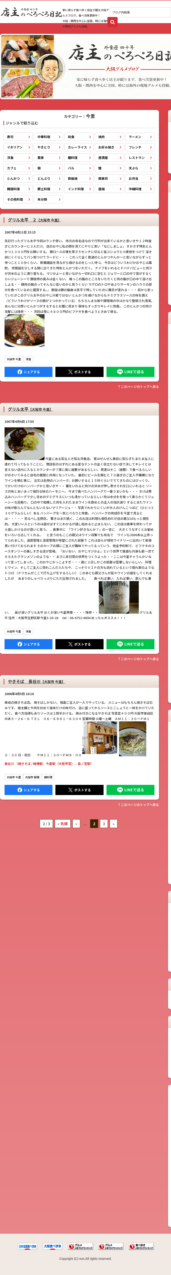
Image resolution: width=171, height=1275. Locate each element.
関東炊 (103, 178)
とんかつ (13, 178)
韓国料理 (13, 189)
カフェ (12, 168)
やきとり (43, 147)
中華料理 (43, 136)
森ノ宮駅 (84, 763)
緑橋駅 (38, 763)
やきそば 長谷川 (36, 681)
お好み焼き (106, 147)
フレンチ (135, 147)
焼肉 (101, 136)
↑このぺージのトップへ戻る (138, 386)
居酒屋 (103, 157)
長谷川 (9, 763)
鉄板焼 (72, 178)
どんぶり (43, 178)
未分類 (42, 199)
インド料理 (76, 189)
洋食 (10, 157)
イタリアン (14, 147)
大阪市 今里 (14, 359)
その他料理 (15, 199)
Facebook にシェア (28, 372)
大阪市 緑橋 (32, 777)
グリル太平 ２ (34, 220)
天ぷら (133, 168)
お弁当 (133, 178)
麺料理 (72, 157)
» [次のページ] (113, 823)
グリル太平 (30, 409)
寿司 (10, 136)
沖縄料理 (135, 189)
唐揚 (101, 189)
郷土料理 (43, 189)
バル (71, 168)
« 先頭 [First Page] (63, 823)
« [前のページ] (76, 823)
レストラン (137, 157)
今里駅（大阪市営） (60, 763)
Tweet (79, 372)
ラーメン (135, 136)
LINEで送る (130, 372)
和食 (71, 136)
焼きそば (24, 763)
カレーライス (77, 147)
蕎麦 (40, 157)
